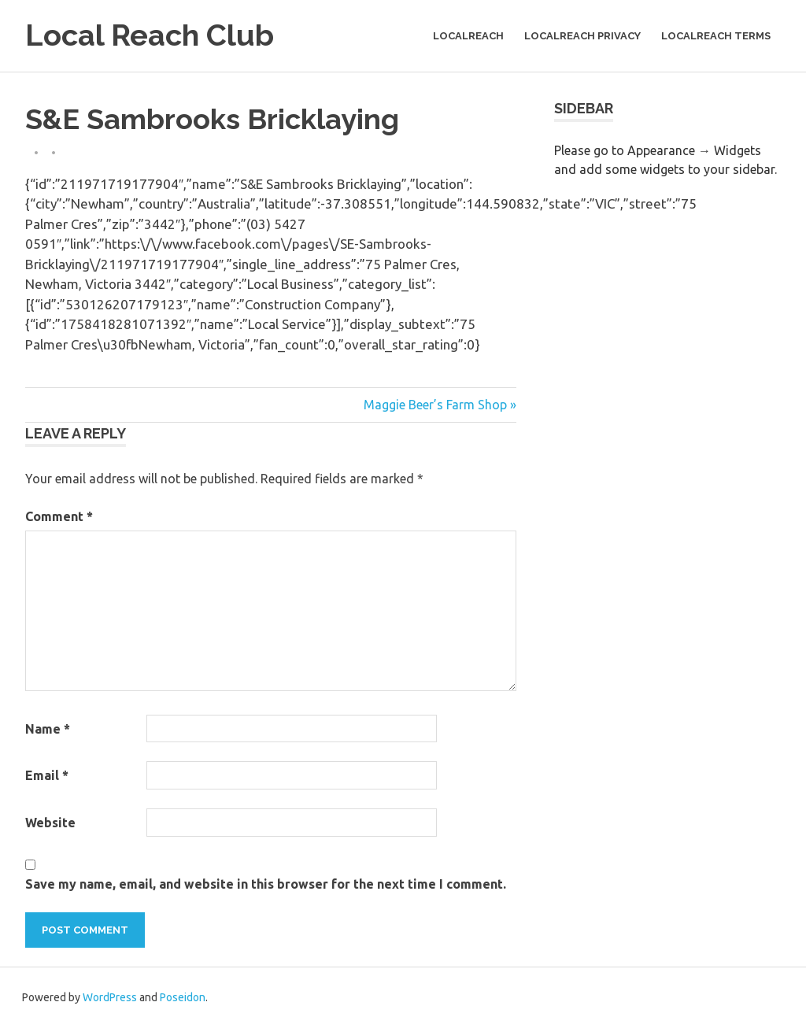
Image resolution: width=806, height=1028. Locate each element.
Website (50, 822)
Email (46, 775)
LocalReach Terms (716, 36)
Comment (59, 516)
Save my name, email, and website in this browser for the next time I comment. (265, 884)
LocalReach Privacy (582, 36)
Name (47, 729)
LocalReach (468, 36)
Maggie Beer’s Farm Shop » (440, 405)
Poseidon (182, 997)
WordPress (110, 997)
